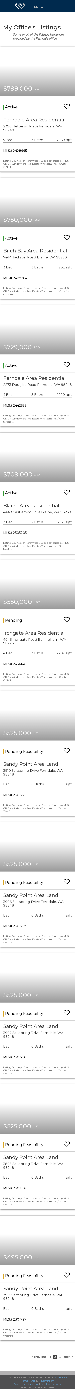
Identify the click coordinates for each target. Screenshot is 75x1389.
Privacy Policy (46, 1380)
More (38, 7)
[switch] (67, 104)
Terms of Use (28, 1380)
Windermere (60, 1377)
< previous (39, 1357)
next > (68, 1357)
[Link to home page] (20, 6)
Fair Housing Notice (50, 1384)
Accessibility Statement (26, 1384)
